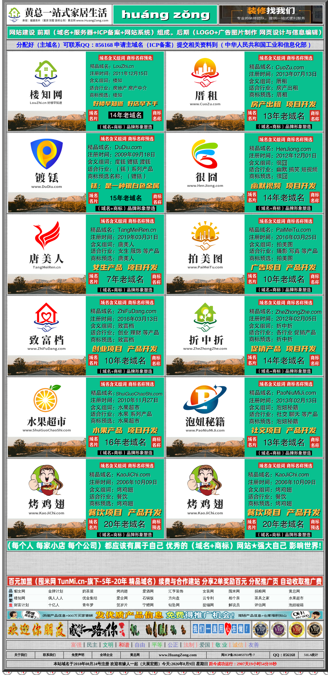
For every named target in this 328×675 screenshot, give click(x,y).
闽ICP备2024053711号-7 (238, 655)
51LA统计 (311, 655)
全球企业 (106, 655)
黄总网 (135, 655)
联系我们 (49, 655)
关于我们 (20, 655)
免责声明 (78, 655)
